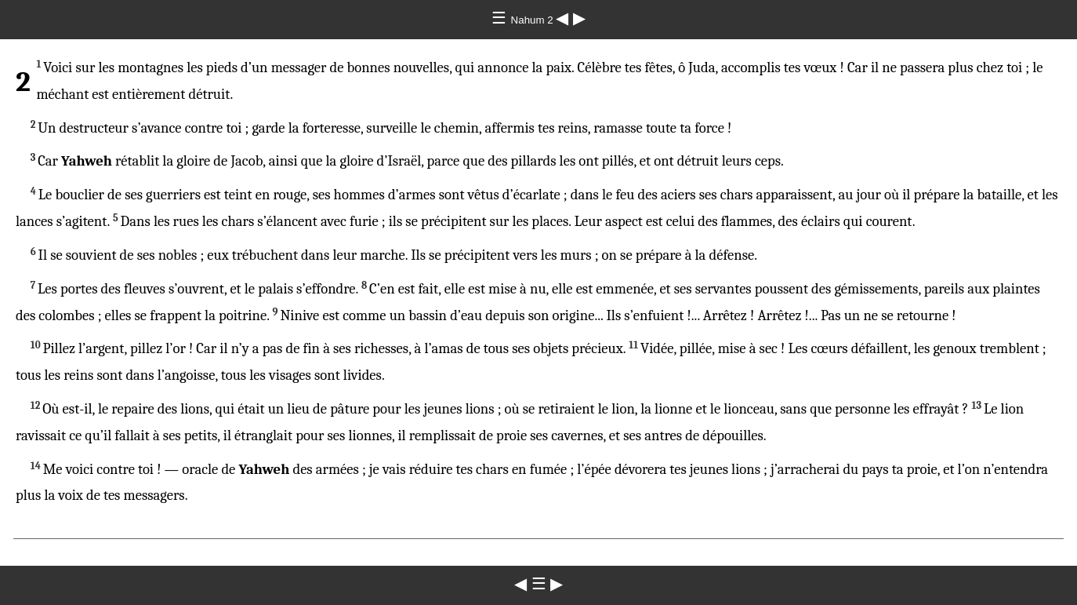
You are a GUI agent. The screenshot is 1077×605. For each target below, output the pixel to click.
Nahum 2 (534, 20)
